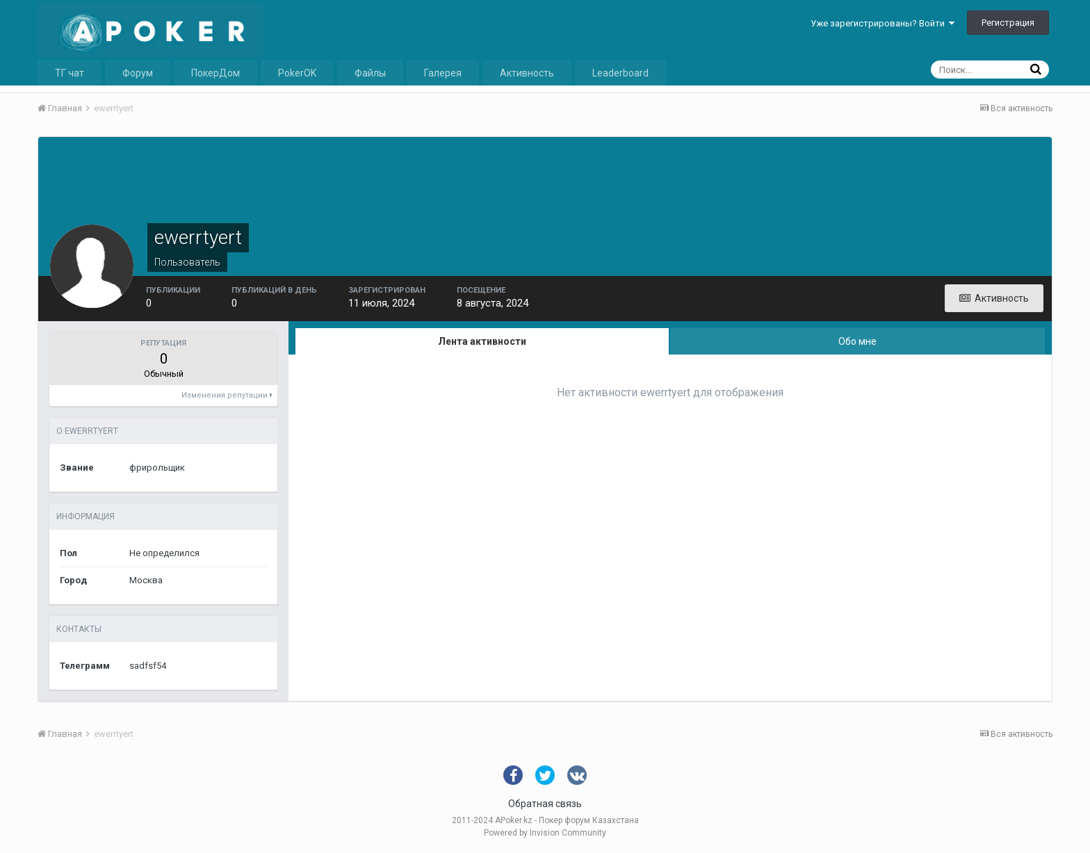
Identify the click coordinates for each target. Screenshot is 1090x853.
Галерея (443, 73)
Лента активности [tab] (482, 341)
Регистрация (1008, 22)
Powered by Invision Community (545, 833)
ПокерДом (215, 73)
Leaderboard (620, 73)
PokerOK (297, 73)
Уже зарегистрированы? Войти (882, 23)
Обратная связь (545, 803)
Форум (137, 73)
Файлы (370, 73)
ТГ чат (69, 73)
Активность (527, 73)
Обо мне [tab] (857, 341)
